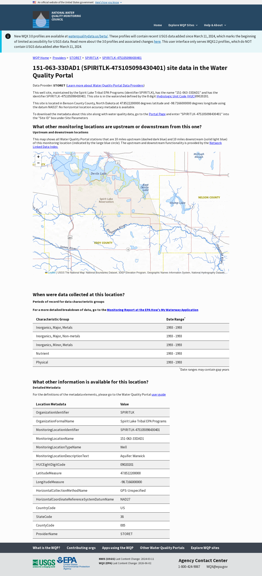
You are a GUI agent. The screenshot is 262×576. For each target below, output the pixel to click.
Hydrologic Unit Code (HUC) (176, 96)
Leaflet (50, 272)
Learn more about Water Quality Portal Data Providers (105, 85)
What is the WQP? (46, 548)
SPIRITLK (92, 58)
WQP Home (41, 58)
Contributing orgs (81, 548)
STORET (75, 58)
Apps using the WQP (117, 548)
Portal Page (157, 114)
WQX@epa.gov (217, 566)
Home (158, 25)
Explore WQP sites (205, 548)
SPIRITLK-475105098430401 (122, 58)
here (157, 41)
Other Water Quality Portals (162, 548)
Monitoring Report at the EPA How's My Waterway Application (152, 310)
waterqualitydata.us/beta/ (88, 36)
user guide (159, 394)
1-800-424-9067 (189, 566)
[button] (38, 157)
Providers (59, 58)
